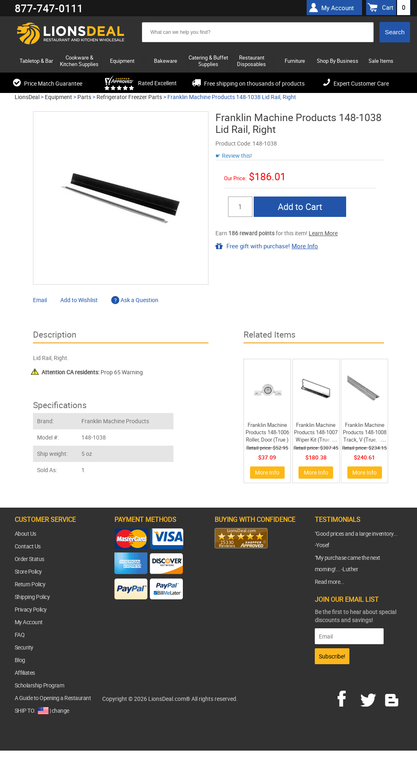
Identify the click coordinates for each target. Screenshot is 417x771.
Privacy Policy (31, 609)
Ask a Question (134, 300)
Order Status (29, 559)
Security (24, 647)
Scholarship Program (39, 685)
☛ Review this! (233, 155)
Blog (20, 660)
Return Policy (30, 584)
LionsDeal (27, 97)
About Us (25, 533)
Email (40, 300)
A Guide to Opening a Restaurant (53, 698)
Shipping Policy (32, 597)
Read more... (330, 581)
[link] (231, 564)
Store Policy (28, 571)
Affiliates (25, 672)
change (60, 710)
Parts (84, 97)
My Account (29, 622)
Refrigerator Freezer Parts (129, 97)
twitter (370, 698)
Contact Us (28, 546)
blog (392, 698)
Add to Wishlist (79, 300)
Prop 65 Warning (92, 372)
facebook (347, 698)
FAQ (20, 634)
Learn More (323, 233)
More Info (305, 246)
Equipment (58, 97)
